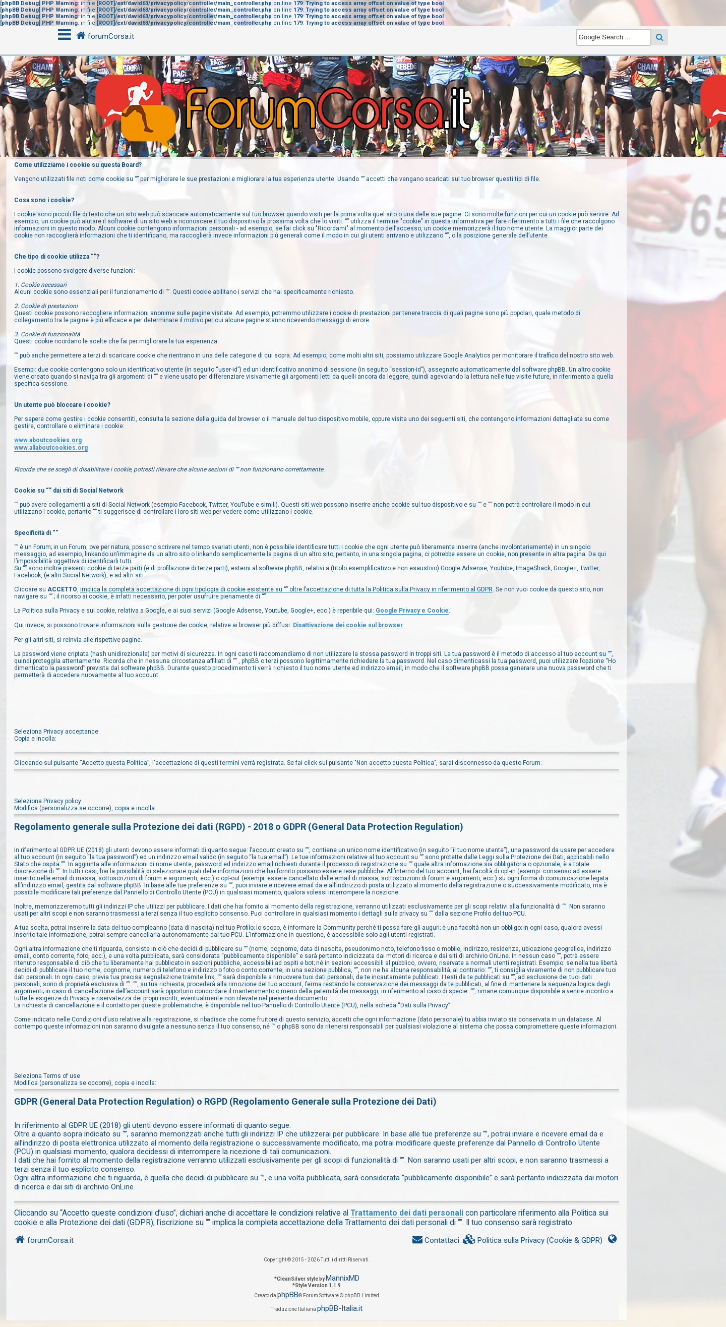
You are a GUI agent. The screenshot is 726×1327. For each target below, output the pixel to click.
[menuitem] (533, 1240)
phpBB (287, 1294)
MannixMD (342, 1278)
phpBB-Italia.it (339, 1308)
